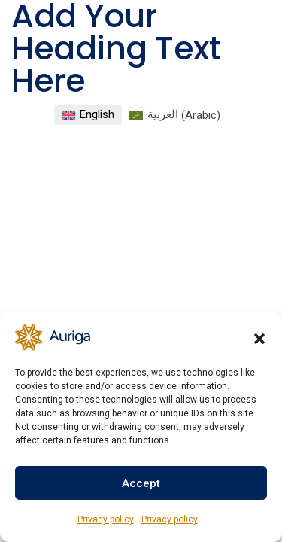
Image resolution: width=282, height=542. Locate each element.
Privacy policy (105, 519)
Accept (141, 483)
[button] (259, 337)
